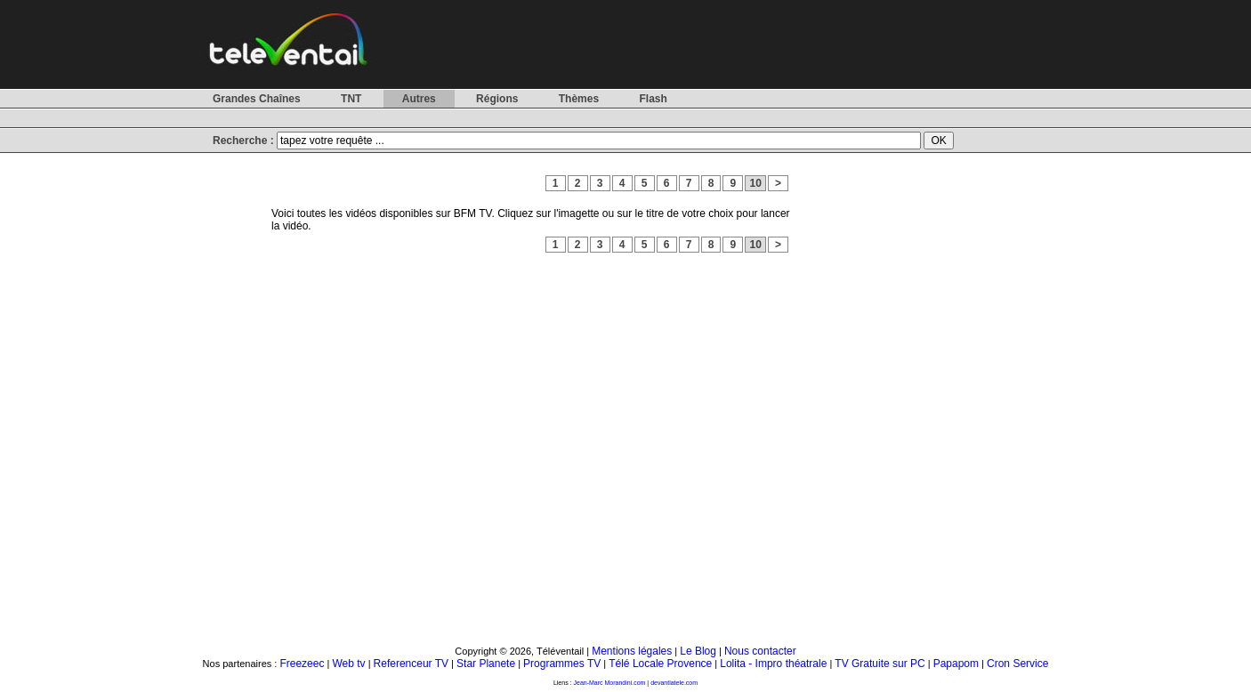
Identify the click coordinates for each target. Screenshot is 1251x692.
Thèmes (579, 99)
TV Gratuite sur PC (879, 663)
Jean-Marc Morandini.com (610, 683)
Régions (497, 99)
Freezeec (301, 663)
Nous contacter (760, 651)
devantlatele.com (674, 683)
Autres (419, 99)
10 (756, 183)
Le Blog (698, 651)
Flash (652, 99)
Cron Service (1017, 663)
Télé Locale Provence (660, 663)
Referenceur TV (411, 663)
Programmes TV (562, 663)
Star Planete (485, 663)
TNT (351, 99)
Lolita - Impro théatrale (773, 663)
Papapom (956, 663)
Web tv (348, 663)
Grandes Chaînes (257, 99)
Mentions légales (632, 651)
